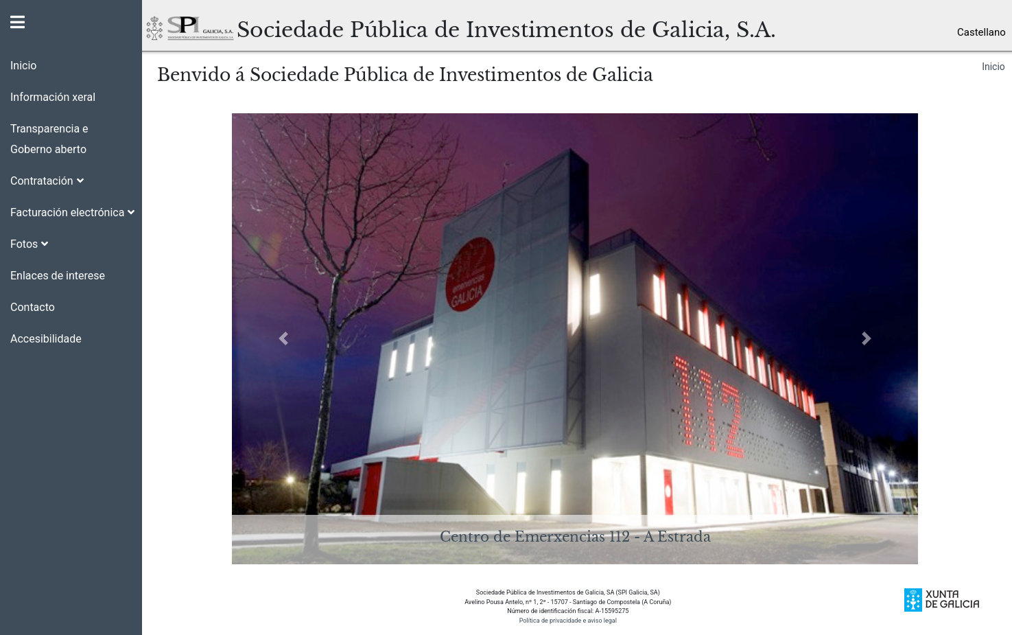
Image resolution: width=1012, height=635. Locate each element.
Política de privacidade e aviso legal (568, 619)
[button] (71, 176)
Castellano (981, 32)
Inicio (993, 66)
